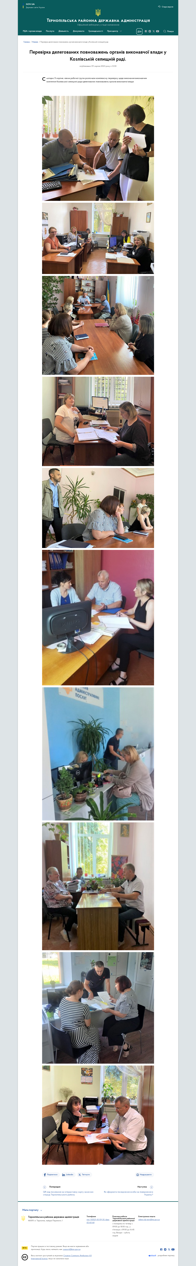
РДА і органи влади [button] (32, 31)
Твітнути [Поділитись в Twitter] (86, 1175)
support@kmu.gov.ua (71, 1249)
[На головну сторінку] (98, 17)
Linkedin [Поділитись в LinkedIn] (69, 1175)
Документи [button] (78, 31)
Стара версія (167, 7)
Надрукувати (146, 1175)
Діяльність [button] (63, 31)
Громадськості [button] (96, 31)
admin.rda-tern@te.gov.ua (149, 1220)
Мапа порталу (30, 1210)
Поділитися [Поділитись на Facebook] (52, 1175)
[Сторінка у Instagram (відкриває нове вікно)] (149, 31)
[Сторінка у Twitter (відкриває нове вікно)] (153, 31)
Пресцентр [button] (112, 31)
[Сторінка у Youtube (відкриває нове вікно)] (157, 31)
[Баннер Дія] (139, 31)
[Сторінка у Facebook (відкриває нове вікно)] (145, 31)
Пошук (170, 31)
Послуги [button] (50, 31)
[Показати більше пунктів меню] (121, 31)
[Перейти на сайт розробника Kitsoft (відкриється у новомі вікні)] (152, 1256)
